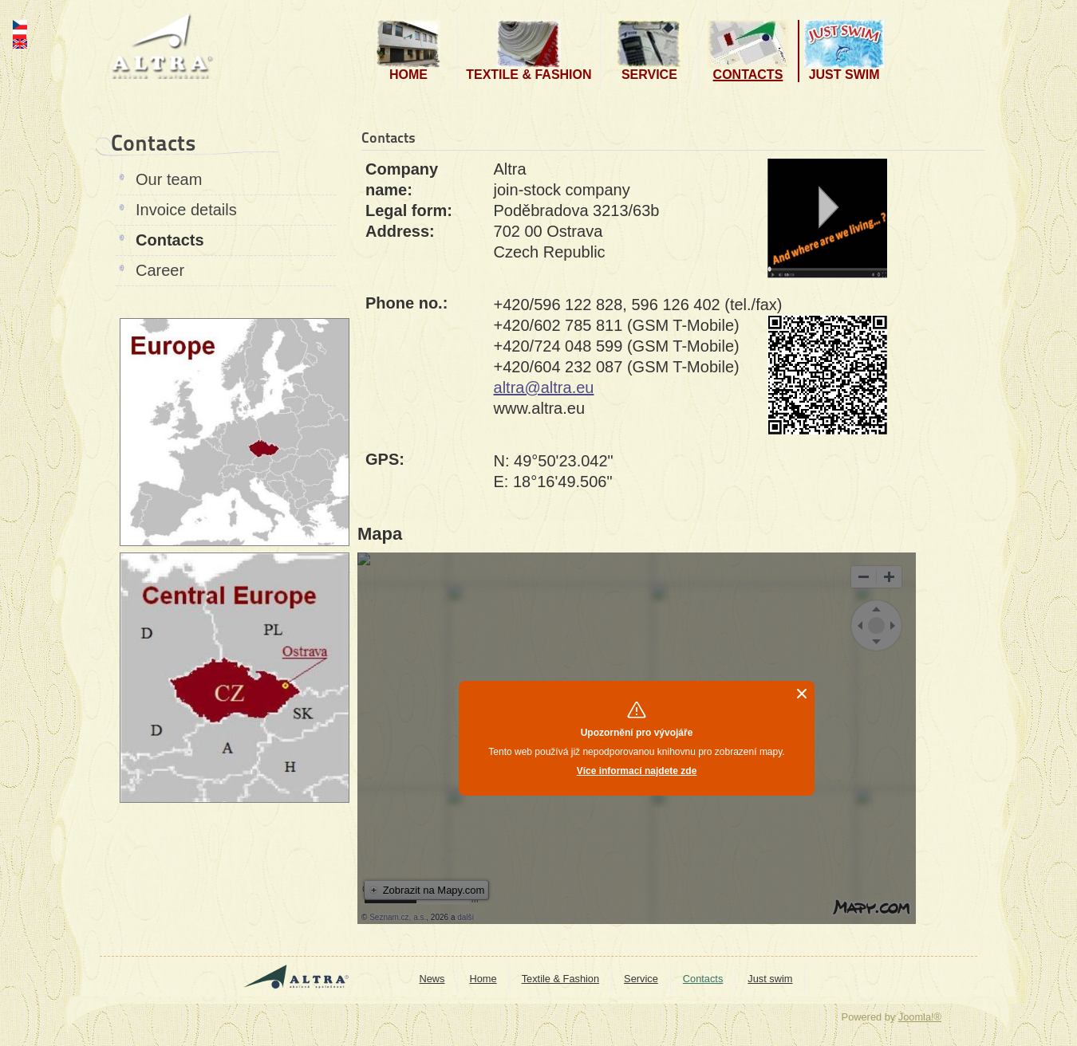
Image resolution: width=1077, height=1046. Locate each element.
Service (641, 979)
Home (483, 979)
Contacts (170, 240)
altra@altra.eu (544, 387)
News (432, 979)
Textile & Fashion (560, 979)
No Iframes (636, 738)
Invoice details (186, 209)
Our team (169, 179)
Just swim (770, 979)
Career (160, 270)
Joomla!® (919, 1017)
